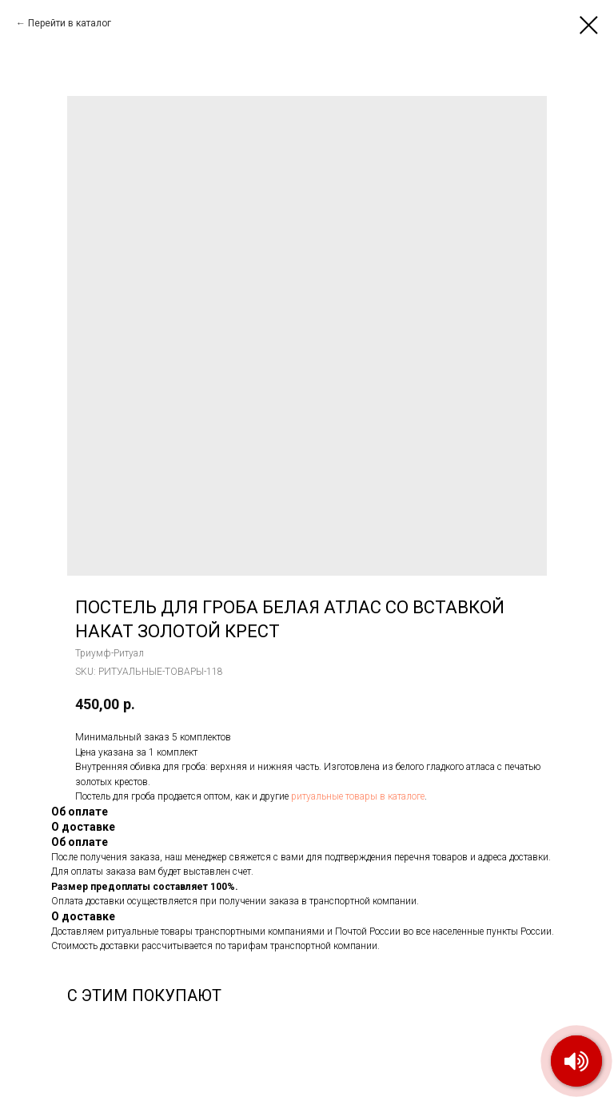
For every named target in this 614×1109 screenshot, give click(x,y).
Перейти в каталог (69, 23)
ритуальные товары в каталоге (358, 796)
